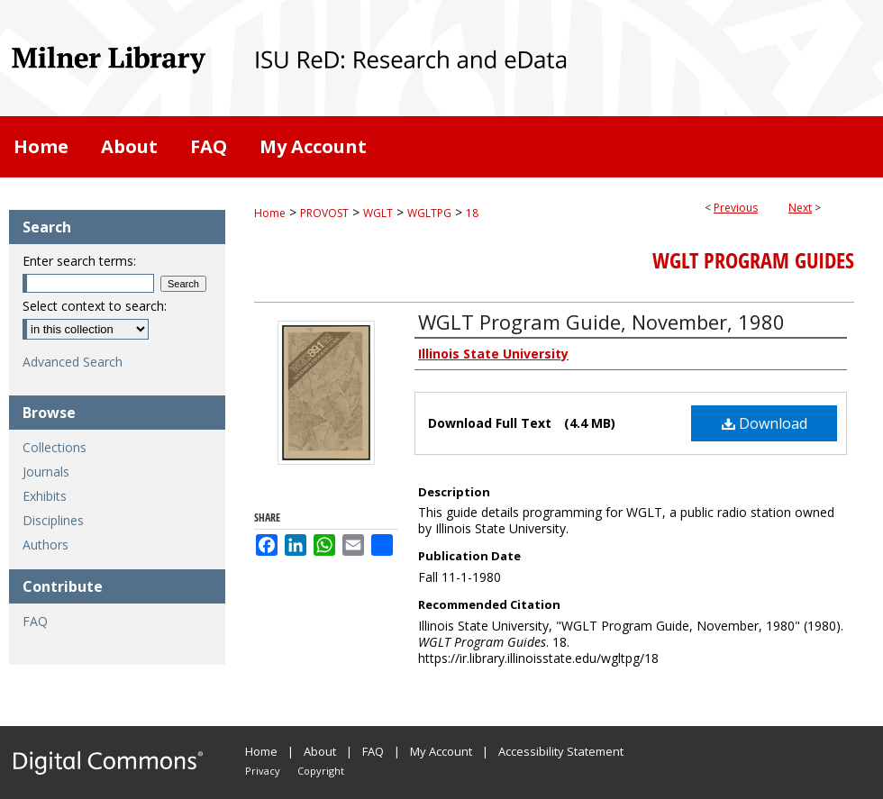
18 (472, 213)
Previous (736, 207)
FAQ (35, 621)
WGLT (378, 213)
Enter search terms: (79, 260)
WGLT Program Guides (753, 260)
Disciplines (53, 520)
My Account (441, 751)
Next (800, 207)
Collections (54, 447)
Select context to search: (95, 305)
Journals (46, 471)
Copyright (320, 770)
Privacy (262, 770)
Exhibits (45, 495)
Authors (45, 544)
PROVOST (324, 213)
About (320, 751)
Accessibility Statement (561, 751)
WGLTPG (429, 213)
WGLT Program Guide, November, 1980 (601, 321)
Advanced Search (73, 361)
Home (270, 213)
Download (764, 423)
